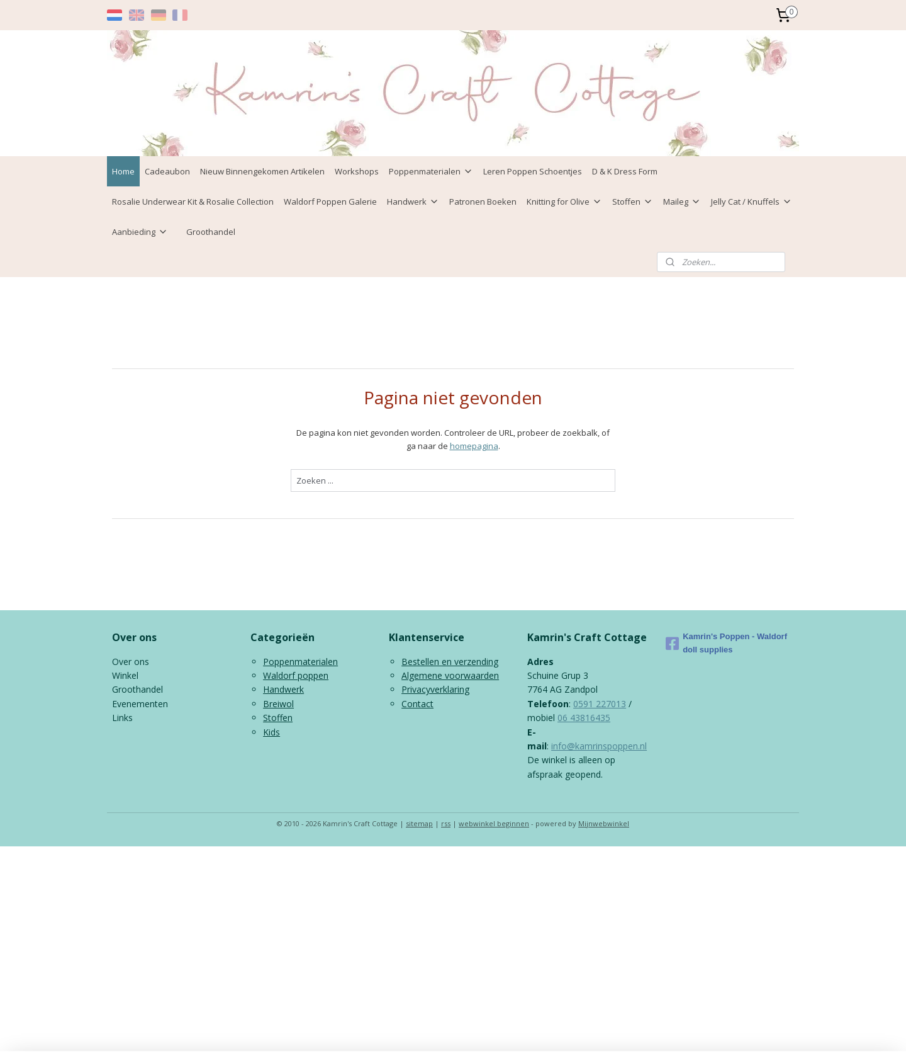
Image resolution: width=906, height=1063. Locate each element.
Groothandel (210, 231)
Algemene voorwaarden (450, 675)
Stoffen (632, 201)
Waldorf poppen (295, 675)
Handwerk (413, 201)
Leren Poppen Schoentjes (532, 171)
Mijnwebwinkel (603, 823)
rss (445, 823)
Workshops (357, 171)
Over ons (130, 662)
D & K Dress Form (624, 171)
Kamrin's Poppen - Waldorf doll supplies (726, 643)
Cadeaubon (167, 171)
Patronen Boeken (483, 201)
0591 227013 (599, 704)
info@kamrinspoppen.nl (599, 746)
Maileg (682, 201)
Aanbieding (140, 231)
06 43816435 (583, 718)
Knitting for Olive (564, 201)
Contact (417, 704)
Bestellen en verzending (449, 662)
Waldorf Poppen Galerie (330, 201)
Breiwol (278, 704)
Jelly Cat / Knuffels (751, 201)
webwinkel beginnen (494, 823)
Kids (271, 732)
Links (122, 718)
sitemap (419, 823)
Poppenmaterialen (431, 171)
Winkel (125, 675)
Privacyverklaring (435, 689)
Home (123, 171)
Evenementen (140, 704)
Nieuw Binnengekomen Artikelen (262, 171)
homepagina (474, 446)
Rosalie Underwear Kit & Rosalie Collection (193, 201)
